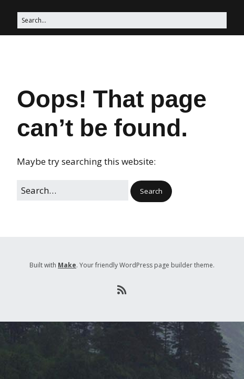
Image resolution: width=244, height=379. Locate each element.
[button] (151, 191)
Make (67, 265)
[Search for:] (122, 20)
